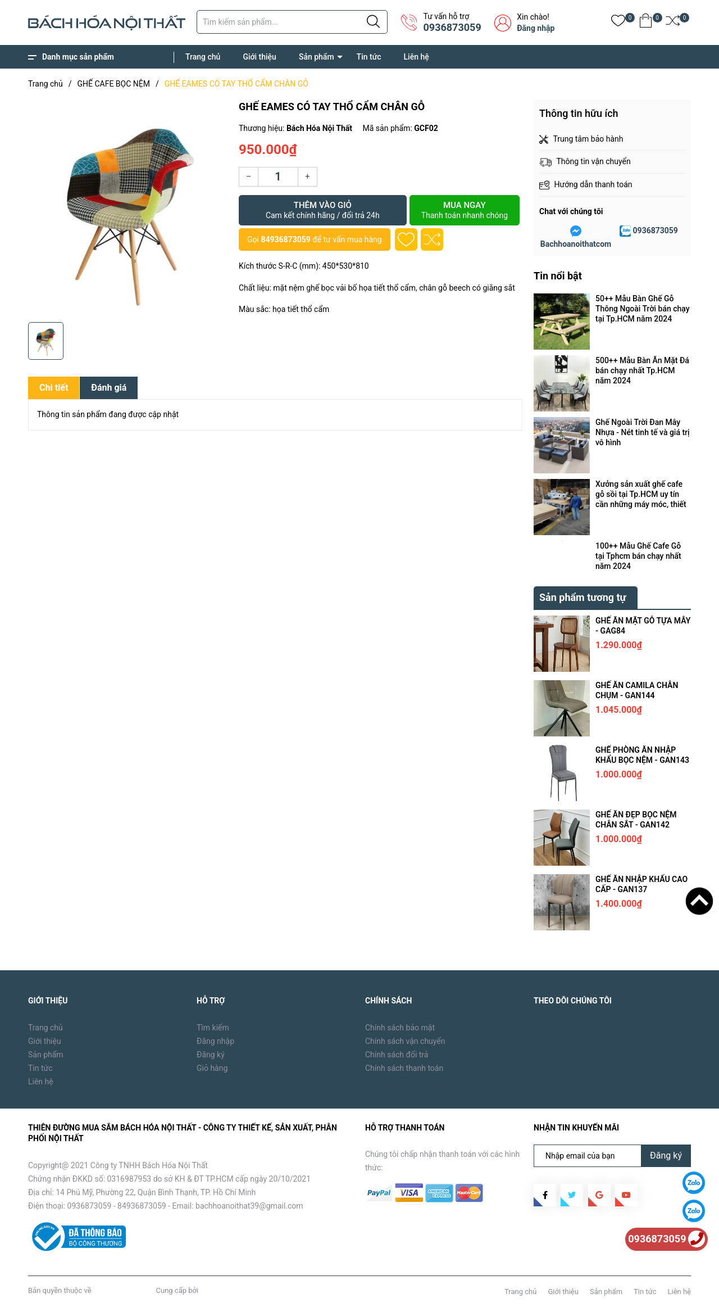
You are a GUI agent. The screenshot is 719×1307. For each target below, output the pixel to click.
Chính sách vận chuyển (405, 1041)
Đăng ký (211, 1054)
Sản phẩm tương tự (582, 597)
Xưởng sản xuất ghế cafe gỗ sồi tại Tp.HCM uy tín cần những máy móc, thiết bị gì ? (640, 494)
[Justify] (373, 22)
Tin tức (369, 56)
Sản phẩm (316, 56)
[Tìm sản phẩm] (292, 22)
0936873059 (452, 27)
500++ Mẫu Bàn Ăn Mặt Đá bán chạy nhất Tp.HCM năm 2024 (642, 370)
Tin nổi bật (558, 276)
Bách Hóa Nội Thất (123, 1290)
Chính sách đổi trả (396, 1054)
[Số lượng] (278, 177)
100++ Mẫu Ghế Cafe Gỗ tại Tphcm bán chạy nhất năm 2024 (638, 556)
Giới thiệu (259, 56)
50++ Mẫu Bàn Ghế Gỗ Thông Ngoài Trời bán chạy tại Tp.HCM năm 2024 (642, 308)
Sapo (208, 1290)
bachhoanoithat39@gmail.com (249, 1205)
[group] (127, 208)
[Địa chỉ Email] (612, 1156)
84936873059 (285, 239)
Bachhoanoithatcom (575, 243)
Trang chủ (202, 56)
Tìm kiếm (213, 1027)
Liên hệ (416, 56)
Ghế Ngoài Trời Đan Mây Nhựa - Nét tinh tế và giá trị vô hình (642, 432)
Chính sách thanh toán (404, 1068)
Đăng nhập (535, 28)
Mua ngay (464, 210)
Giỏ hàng (212, 1068)
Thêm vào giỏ (323, 210)
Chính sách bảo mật (400, 1027)
